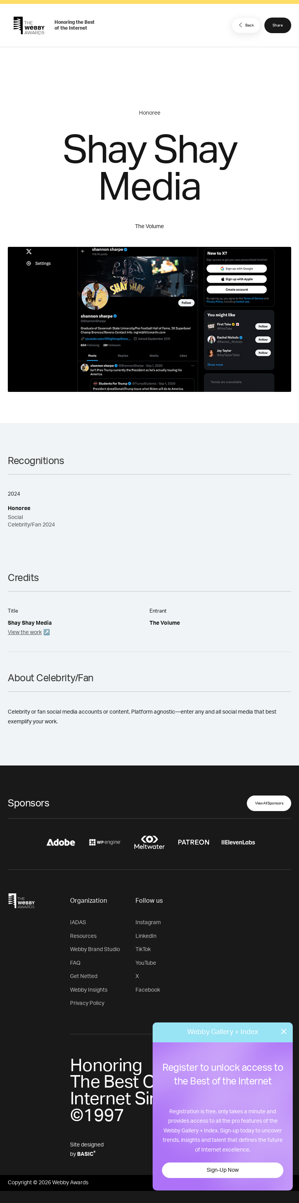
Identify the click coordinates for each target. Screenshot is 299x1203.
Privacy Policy (87, 1003)
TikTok (143, 949)
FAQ (75, 963)
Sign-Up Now (223, 1170)
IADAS (78, 922)
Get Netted (83, 976)
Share (278, 25)
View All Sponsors (269, 803)
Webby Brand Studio (95, 949)
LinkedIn (146, 936)
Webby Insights (88, 990)
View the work (25, 632)
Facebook (147, 990)
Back (245, 25)
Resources (83, 936)
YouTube (145, 963)
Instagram (148, 922)
